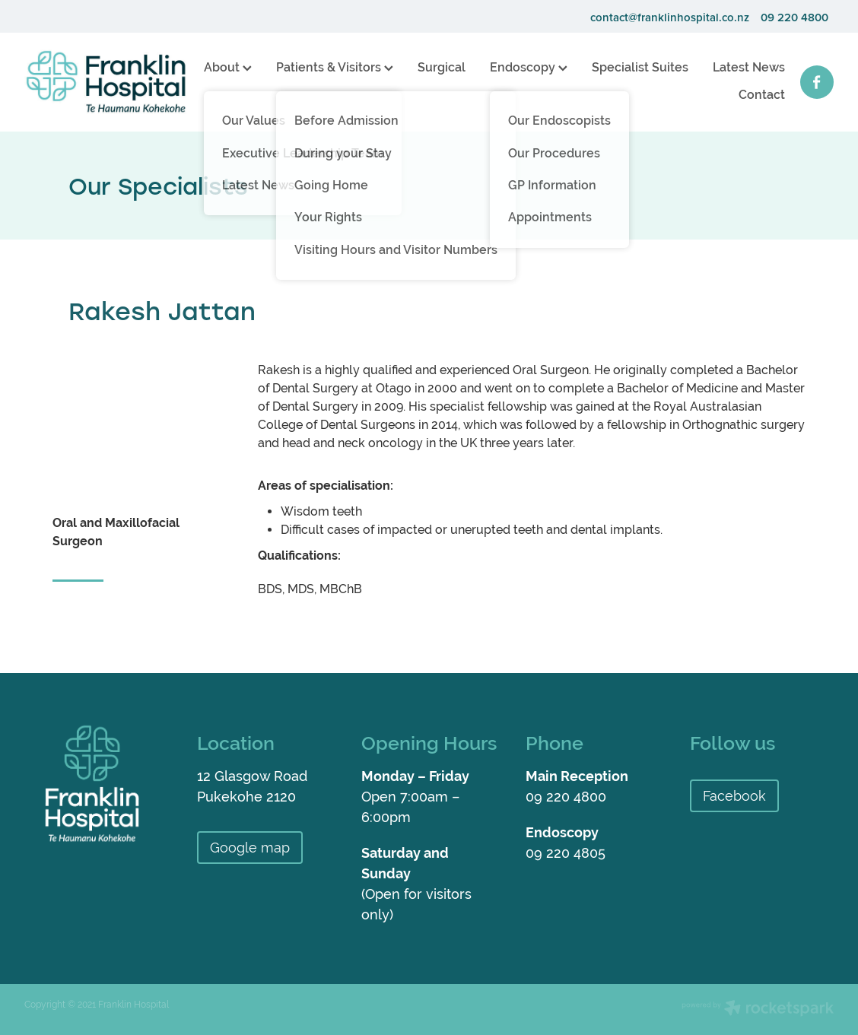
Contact (762, 94)
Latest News (749, 67)
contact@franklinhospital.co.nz (669, 17)
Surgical (442, 67)
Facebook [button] (734, 796)
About (228, 67)
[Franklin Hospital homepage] (105, 82)
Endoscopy (528, 67)
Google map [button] (250, 848)
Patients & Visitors (334, 67)
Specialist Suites (640, 67)
